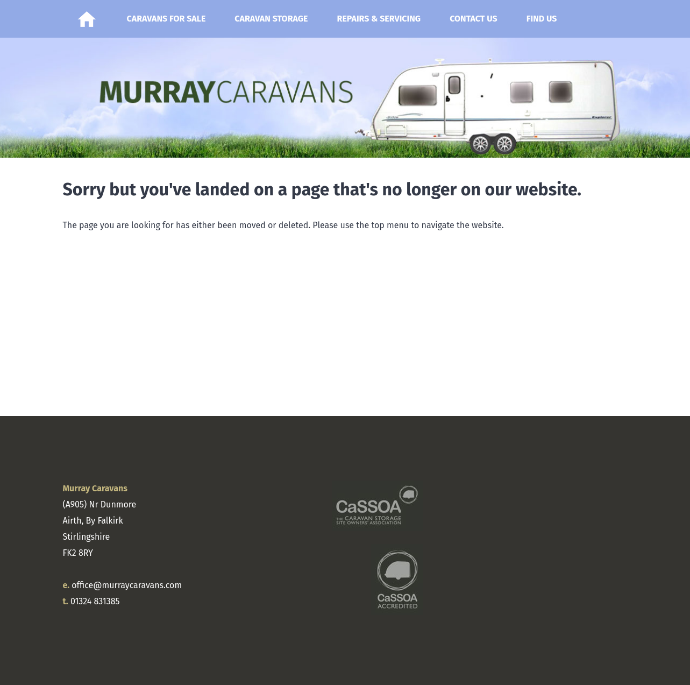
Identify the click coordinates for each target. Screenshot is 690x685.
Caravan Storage (271, 18)
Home (87, 19)
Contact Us (473, 18)
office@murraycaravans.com (127, 585)
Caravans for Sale (166, 18)
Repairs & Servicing (379, 18)
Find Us (542, 18)
